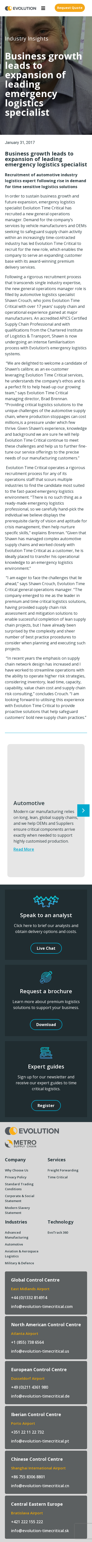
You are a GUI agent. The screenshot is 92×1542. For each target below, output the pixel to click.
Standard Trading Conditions (19, 1186)
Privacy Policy (15, 1177)
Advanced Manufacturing (16, 1235)
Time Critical (58, 1177)
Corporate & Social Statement (19, 1198)
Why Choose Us (16, 1170)
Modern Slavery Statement (17, 1210)
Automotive (29, 803)
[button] (43, 8)
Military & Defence (19, 1263)
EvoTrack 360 (58, 1232)
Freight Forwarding (63, 1170)
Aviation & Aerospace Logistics (22, 1253)
